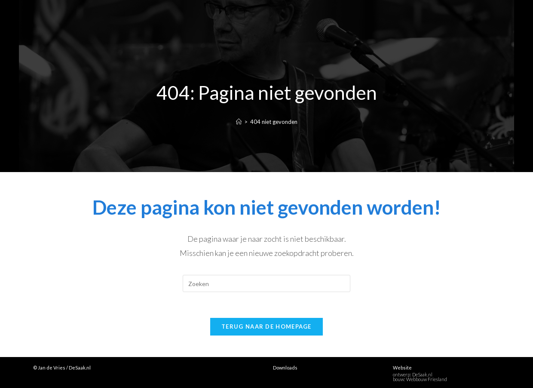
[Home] (239, 121)
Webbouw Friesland (426, 379)
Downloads (285, 367)
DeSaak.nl (422, 374)
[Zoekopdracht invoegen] (266, 283)
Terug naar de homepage (266, 326)
